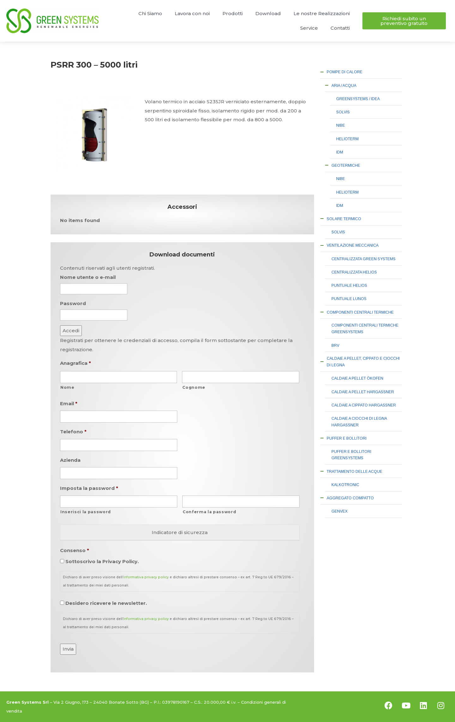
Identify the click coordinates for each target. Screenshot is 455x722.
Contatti (340, 28)
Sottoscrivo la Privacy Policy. (102, 561)
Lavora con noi (192, 13)
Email (68, 403)
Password (73, 303)
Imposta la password (89, 488)
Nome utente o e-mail (88, 277)
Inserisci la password (85, 511)
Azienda (70, 460)
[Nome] (118, 377)
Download (268, 13)
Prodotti (232, 13)
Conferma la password (209, 511)
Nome (67, 387)
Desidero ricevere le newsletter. (106, 603)
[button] (404, 20)
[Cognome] (240, 377)
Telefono (73, 432)
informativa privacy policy (146, 577)
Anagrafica (75, 363)
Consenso (74, 550)
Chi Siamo (150, 13)
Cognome (193, 387)
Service (309, 28)
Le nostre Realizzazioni (322, 13)
